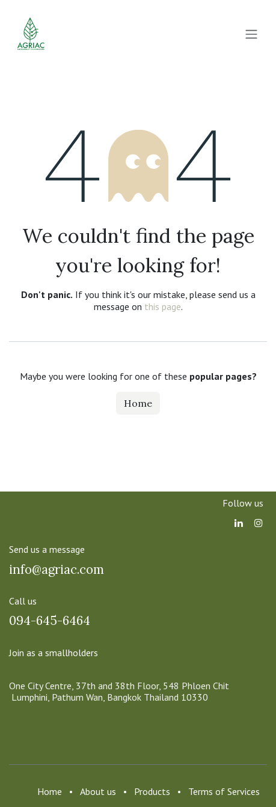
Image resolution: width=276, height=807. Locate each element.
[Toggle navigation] (251, 33)
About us (98, 791)
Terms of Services (224, 791)
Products (152, 791)
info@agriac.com (56, 569)
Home (138, 403)
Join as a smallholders (53, 653)
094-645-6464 (49, 620)
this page (162, 306)
